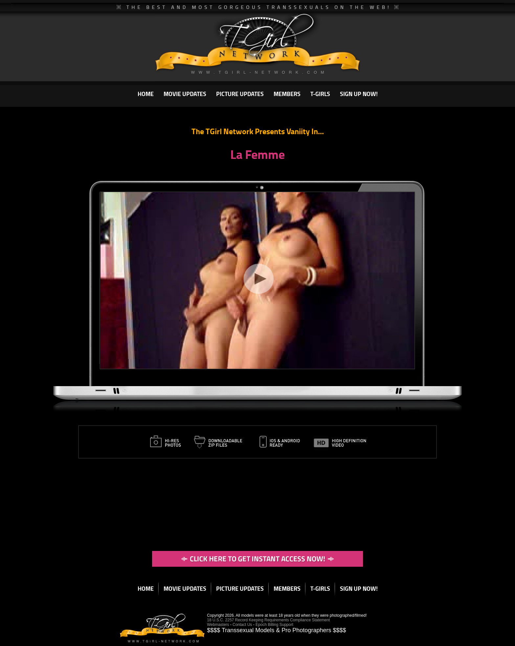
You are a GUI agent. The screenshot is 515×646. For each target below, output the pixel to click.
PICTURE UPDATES (240, 93)
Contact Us (242, 624)
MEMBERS (287, 93)
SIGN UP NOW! (359, 93)
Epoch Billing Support (274, 624)
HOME (146, 93)
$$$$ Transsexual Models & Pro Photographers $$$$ (276, 630)
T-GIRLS (320, 93)
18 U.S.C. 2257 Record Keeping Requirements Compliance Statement (268, 620)
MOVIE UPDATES (185, 93)
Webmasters (218, 624)
